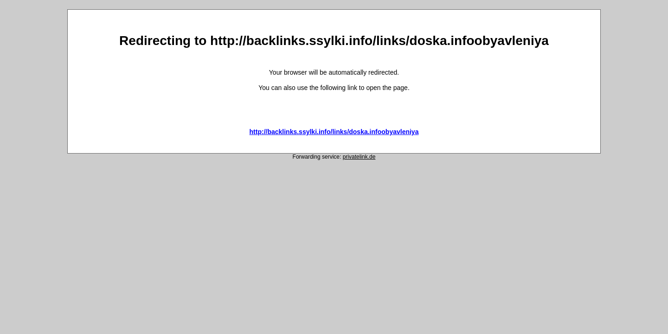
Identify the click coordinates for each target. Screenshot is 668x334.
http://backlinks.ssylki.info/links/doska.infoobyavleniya (334, 131)
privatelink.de (359, 157)
